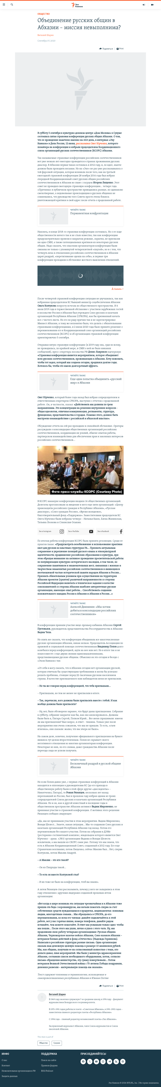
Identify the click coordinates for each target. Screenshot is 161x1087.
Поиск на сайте (48, 1060)
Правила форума (49, 1066)
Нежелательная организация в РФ (19, 1071)
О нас (4, 1060)
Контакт (6, 1066)
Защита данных (9, 1076)
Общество (43, 14)
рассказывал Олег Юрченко (91, 143)
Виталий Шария (45, 35)
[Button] (106, 49)
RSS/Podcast (47, 1071)
